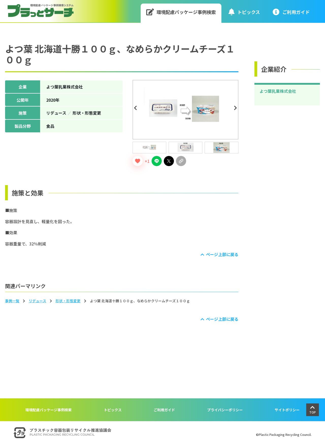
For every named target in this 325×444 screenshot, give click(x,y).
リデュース (37, 300)
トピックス (244, 11)
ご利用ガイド (164, 409)
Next (236, 108)
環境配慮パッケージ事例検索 (181, 11)
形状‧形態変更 (68, 300)
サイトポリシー (287, 409)
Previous (136, 108)
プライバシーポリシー (225, 409)
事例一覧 (12, 300)
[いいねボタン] (138, 161)
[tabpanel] (185, 109)
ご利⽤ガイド (291, 11)
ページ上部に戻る (222, 254)
